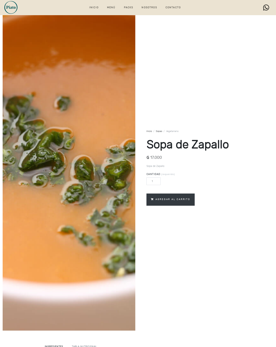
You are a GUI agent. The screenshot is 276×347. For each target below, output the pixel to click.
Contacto (173, 7)
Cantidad (160, 174)
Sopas (159, 131)
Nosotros (149, 7)
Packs (128, 7)
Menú (111, 7)
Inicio (94, 7)
